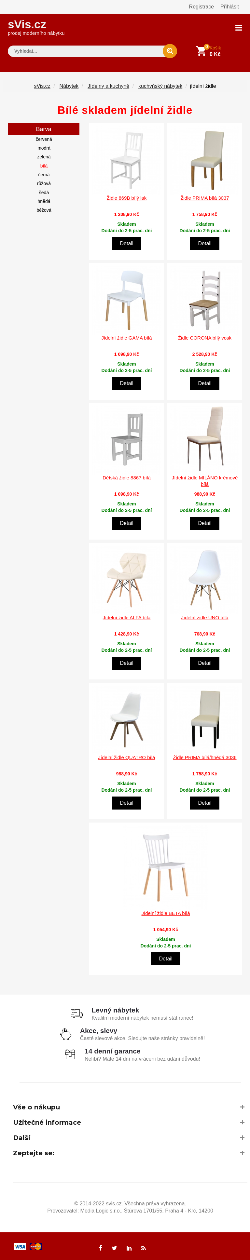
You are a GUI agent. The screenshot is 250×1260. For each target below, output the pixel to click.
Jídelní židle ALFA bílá (127, 616)
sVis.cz (36, 26)
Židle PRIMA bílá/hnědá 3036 (204, 755)
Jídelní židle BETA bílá (166, 911)
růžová (44, 181)
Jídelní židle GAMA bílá (126, 336)
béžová (43, 208)
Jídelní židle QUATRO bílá (126, 755)
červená (44, 137)
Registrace (201, 6)
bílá (44, 164)
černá (43, 172)
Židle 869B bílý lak (127, 196)
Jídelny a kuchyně (108, 84)
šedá (44, 190)
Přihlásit (229, 6)
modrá (43, 146)
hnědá (44, 199)
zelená (43, 155)
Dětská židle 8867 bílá (127, 476)
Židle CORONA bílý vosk (204, 336)
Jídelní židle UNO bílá (204, 616)
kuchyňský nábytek (160, 84)
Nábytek (69, 84)
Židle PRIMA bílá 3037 (204, 196)
